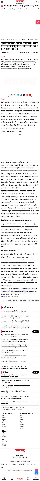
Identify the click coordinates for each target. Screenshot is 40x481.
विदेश (3, 417)
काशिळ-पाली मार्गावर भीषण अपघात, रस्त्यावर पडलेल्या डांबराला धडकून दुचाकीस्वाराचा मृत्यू (13, 362)
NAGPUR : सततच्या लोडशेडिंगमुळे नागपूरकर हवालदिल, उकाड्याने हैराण (14, 403)
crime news (33, 9)
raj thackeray (12, 9)
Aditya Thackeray (13, 300)
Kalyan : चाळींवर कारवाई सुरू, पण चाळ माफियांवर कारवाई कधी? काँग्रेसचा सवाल (15, 381)
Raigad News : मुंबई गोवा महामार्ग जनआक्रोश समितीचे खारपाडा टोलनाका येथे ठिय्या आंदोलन (14, 376)
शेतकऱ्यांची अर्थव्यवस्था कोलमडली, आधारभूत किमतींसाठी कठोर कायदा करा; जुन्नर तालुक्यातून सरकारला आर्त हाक (14, 335)
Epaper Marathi (13, 464)
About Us (19, 461)
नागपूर (32, 6)
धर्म (3, 432)
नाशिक (22, 423)
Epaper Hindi (22, 464)
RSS (28, 464)
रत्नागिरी (22, 425)
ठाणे (21, 421)
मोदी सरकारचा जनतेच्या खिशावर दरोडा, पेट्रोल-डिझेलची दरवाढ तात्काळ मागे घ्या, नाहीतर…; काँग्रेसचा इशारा (16, 322)
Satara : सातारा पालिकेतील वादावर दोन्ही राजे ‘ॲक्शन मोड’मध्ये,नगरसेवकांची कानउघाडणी (13, 356)
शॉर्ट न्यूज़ (9, 6)
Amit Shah (31, 300)
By (5, 52)
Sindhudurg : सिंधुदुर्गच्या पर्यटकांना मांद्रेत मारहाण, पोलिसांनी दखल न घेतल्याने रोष (15, 386)
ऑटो (3, 434)
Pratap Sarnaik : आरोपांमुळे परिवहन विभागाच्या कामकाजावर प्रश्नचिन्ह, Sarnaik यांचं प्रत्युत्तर (13, 408)
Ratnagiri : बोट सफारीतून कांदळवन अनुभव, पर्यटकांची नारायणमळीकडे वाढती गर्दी (14, 351)
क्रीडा (36, 6)
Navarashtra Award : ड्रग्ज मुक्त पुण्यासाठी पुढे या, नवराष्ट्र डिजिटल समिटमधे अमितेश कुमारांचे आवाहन (15, 397)
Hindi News (4, 464)
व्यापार (3, 425)
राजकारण (15, 6)
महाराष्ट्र (21, 6)
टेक (3, 443)
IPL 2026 (19, 9)
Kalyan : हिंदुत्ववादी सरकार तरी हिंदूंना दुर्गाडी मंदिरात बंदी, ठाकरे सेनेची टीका (14, 392)
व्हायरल (4, 438)
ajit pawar (23, 300)
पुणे (28, 6)
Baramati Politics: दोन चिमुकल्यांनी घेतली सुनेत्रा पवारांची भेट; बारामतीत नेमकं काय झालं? (15, 312)
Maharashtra (13, 39)
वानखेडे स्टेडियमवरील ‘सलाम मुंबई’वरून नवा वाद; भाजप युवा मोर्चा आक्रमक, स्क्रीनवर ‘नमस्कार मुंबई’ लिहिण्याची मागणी (17, 327)
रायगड (21, 428)
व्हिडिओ (4, 445)
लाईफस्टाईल (5, 419)
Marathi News (25, 9)
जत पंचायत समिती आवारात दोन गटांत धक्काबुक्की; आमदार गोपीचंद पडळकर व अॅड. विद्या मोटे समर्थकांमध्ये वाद (14, 340)
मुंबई (25, 6)
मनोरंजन (4, 421)
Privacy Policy (26, 461)
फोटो (3, 440)
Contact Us (13, 461)
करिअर (4, 436)
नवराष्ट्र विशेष (5, 441)
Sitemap (33, 464)
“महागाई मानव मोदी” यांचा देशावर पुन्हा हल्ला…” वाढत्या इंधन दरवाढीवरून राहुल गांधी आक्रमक (16, 317)
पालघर (22, 426)
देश (5, 6)
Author (3, 467)
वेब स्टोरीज (4, 426)
